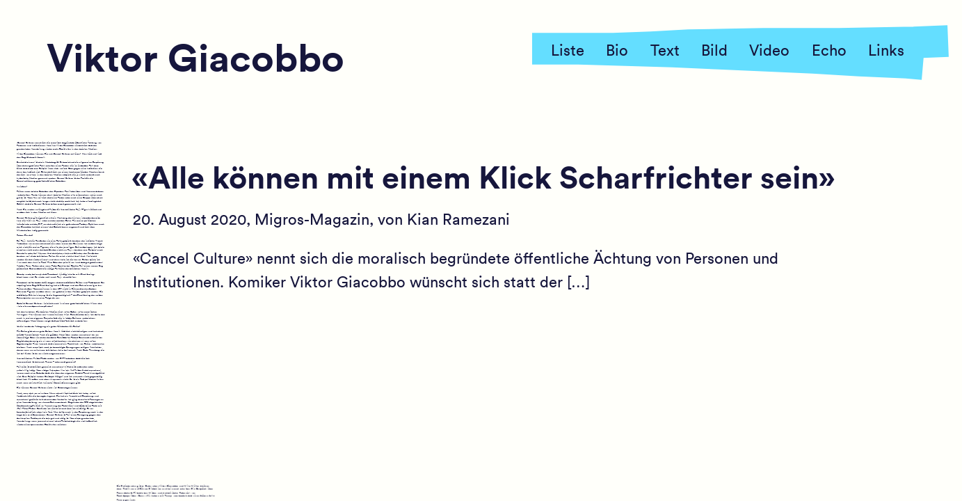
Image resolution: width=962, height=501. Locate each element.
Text (665, 49)
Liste (567, 49)
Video (769, 49)
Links (886, 49)
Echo (829, 49)
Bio (617, 49)
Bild (714, 49)
